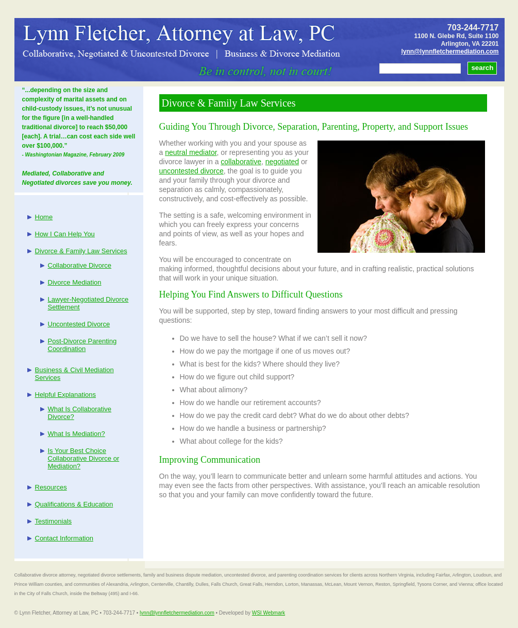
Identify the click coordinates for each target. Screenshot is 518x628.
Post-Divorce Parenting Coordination (82, 345)
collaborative (241, 162)
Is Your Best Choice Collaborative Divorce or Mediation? (84, 458)
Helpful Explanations (65, 394)
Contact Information (64, 538)
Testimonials (53, 521)
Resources (51, 487)
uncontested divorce (191, 171)
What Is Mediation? (76, 434)
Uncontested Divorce (79, 324)
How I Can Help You (65, 234)
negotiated (282, 162)
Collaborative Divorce (80, 265)
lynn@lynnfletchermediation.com (449, 51)
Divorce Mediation (75, 282)
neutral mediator (190, 152)
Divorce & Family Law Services (81, 251)
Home (44, 217)
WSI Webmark (268, 613)
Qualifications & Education (74, 504)
